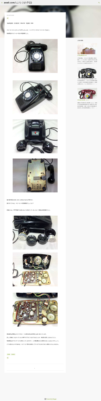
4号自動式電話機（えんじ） (83, 100)
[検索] (34, 2)
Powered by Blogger (50, 399)
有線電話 (13, 354)
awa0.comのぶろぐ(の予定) (18, 2)
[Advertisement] (35, 385)
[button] (7, 18)
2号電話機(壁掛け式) (82, 55)
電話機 (8, 354)
